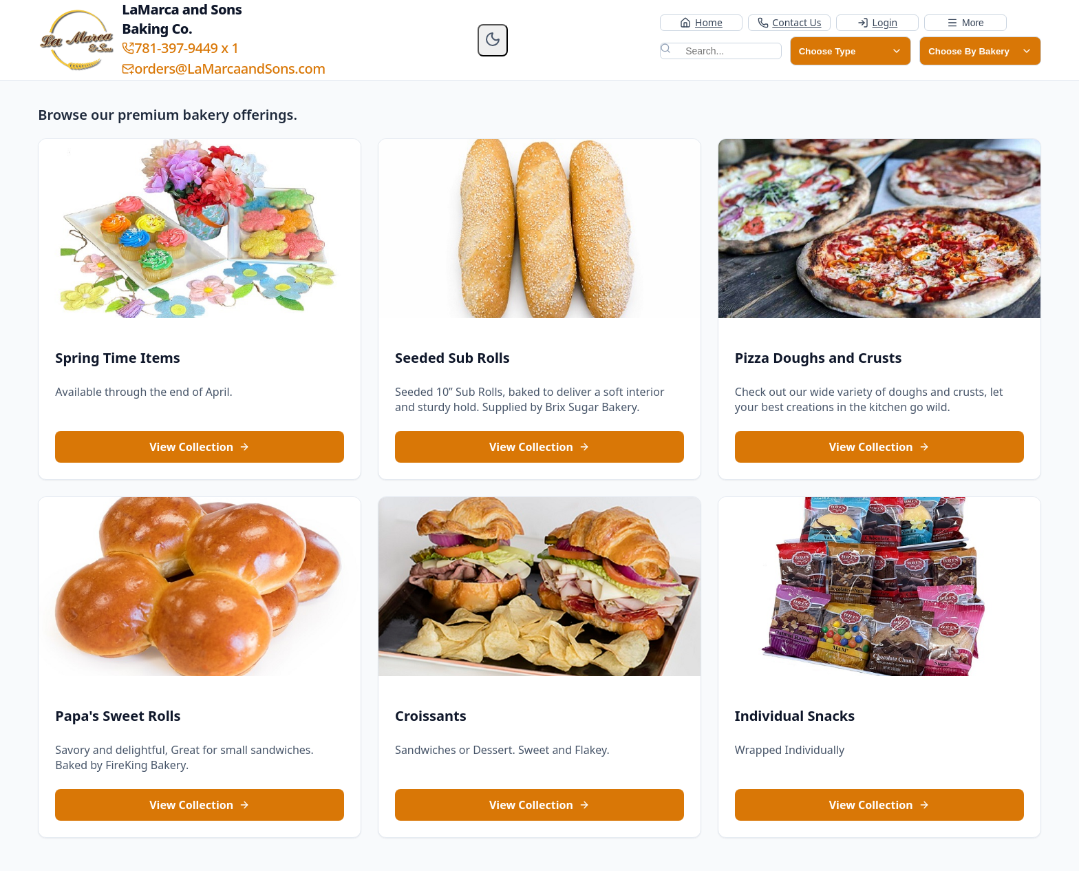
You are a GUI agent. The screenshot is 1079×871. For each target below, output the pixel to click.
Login (877, 22)
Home (701, 22)
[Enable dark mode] (493, 40)
